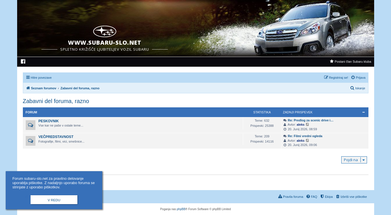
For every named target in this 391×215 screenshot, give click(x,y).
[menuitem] (23, 62)
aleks (301, 124)
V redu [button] (54, 200)
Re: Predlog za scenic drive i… (311, 120)
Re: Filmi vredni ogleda (305, 136)
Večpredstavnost (56, 137)
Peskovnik (49, 121)
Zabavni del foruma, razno (56, 101)
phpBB (181, 209)
